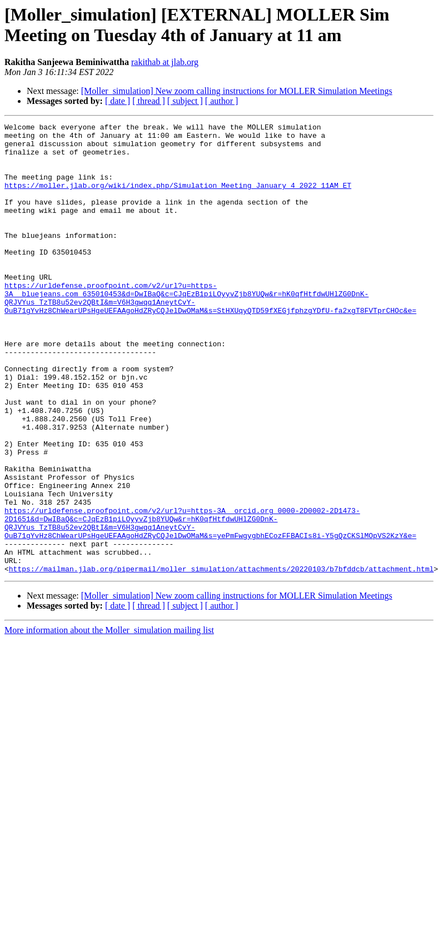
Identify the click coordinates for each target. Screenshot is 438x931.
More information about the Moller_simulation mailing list (109, 720)
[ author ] (221, 101)
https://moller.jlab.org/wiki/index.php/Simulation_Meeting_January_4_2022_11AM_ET (177, 198)
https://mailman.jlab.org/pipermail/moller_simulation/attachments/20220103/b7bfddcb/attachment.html (221, 659)
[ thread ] (148, 101)
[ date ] (117, 101)
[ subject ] (185, 101)
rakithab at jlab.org (164, 62)
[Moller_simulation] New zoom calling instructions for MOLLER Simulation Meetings (236, 91)
